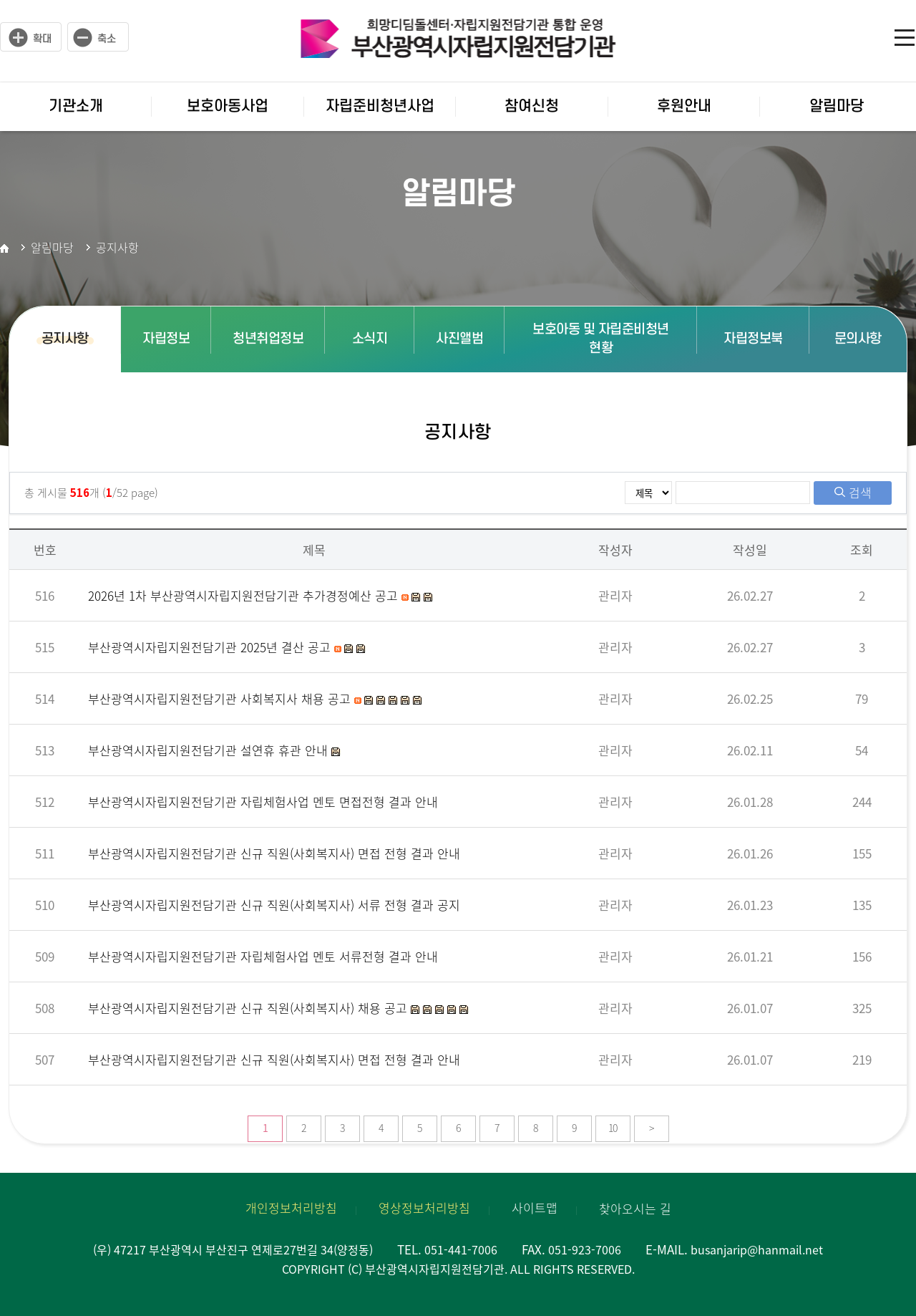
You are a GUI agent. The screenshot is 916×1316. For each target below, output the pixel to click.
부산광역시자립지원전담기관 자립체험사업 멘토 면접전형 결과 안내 (263, 802)
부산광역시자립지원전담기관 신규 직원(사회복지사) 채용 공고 (249, 1008)
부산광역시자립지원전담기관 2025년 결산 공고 (211, 647)
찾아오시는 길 (635, 1208)
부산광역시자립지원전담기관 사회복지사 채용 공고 (221, 698)
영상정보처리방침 (424, 1207)
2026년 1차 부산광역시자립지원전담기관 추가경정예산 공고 (244, 595)
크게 (31, 37)
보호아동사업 (227, 106)
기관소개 (76, 106)
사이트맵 (905, 36)
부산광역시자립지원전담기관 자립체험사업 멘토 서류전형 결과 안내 (263, 956)
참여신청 (532, 106)
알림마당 (836, 106)
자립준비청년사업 (380, 106)
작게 (98, 37)
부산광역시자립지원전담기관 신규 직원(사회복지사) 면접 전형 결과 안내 (274, 853)
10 (612, 1128)
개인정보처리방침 (291, 1207)
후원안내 (684, 106)
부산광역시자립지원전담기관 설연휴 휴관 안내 (209, 750)
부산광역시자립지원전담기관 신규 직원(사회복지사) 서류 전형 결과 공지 (274, 905)
